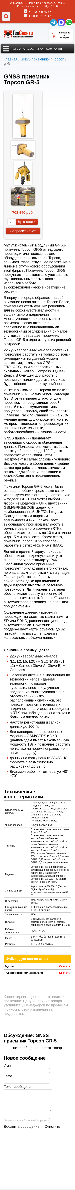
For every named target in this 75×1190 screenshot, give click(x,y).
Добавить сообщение (22, 1127)
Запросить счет (23, 231)
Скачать (64, 966)
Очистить (52, 1127)
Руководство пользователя (24, 972)
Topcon (58, 59)
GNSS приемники (35, 59)
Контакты (54, 48)
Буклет (9, 966)
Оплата (19, 48)
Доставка (35, 48)
